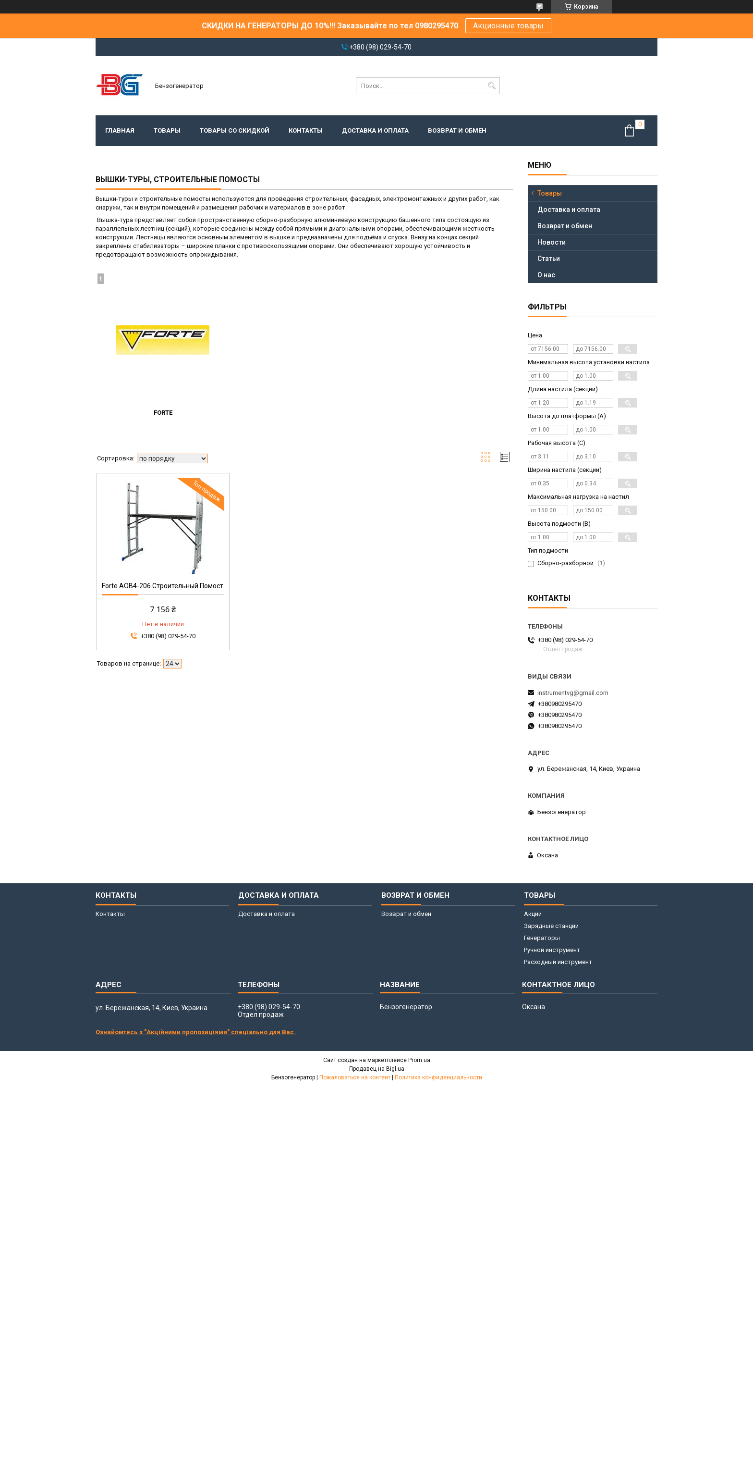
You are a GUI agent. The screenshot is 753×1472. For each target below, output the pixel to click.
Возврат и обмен (457, 130)
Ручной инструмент (552, 949)
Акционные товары (508, 25)
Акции (533, 913)
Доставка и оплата (375, 130)
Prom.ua (419, 1060)
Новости (551, 242)
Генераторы (542, 937)
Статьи (548, 258)
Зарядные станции (551, 925)
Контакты (306, 130)
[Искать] (491, 85)
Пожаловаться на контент (354, 1077)
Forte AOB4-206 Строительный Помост (162, 586)
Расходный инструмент (558, 961)
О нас (546, 275)
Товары (167, 130)
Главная (119, 130)
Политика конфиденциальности (438, 1077)
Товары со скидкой (234, 130)
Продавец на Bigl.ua (376, 1068)
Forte (163, 412)
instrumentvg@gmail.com (572, 692)
